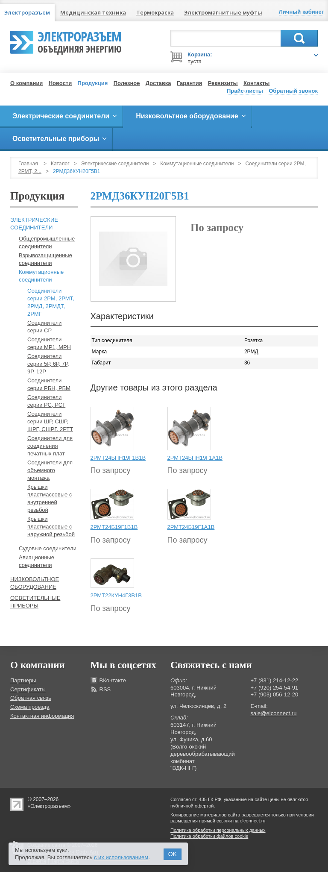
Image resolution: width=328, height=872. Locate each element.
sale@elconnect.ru (274, 713)
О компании (26, 83)
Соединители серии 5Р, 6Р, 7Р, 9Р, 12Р (48, 364)
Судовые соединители (47, 548)
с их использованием (121, 857)
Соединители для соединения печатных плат (50, 446)
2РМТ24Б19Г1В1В (114, 527)
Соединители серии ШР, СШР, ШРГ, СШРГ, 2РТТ (50, 421)
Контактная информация (42, 716)
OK (172, 854)
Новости (60, 83)
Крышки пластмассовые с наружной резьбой (51, 526)
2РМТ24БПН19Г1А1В (195, 458)
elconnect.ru (253, 820)
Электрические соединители (115, 164)
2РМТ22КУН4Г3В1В (116, 595)
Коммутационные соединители (197, 164)
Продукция (93, 83)
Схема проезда (30, 707)
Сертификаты (28, 689)
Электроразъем (80, 41)
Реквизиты (223, 83)
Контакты (256, 83)
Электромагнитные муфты (223, 12)
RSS (105, 689)
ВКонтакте (113, 680)
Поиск (299, 38)
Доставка (158, 83)
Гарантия (189, 83)
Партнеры (23, 680)
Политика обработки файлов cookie (209, 836)
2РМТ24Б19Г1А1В (191, 527)
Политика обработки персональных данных (218, 830)
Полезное (127, 83)
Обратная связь (30, 698)
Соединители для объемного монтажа (50, 470)
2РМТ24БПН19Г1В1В (118, 458)
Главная (28, 164)
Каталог (60, 164)
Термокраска (155, 12)
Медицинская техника (93, 12)
